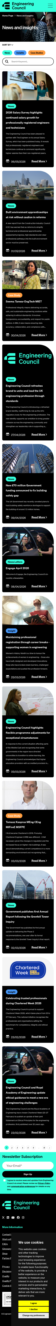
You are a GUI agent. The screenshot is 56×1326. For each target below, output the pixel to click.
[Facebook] (18, 1218)
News (7, 52)
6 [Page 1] (33, 1147)
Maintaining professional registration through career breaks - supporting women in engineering (28, 642)
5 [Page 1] (28, 1147)
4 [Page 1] (22, 1147)
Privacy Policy (44, 1183)
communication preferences (23, 1186)
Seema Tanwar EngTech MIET (24, 301)
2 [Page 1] (11, 1147)
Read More (38, 161)
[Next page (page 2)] (49, 1148)
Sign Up (28, 1174)
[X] (3, 1218)
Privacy (6, 1267)
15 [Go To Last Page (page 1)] (44, 1147)
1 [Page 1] (6, 1147)
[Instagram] (23, 1218)
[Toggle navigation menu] (50, 5)
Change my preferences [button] (33, 1315)
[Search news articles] (28, 61)
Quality (5, 1276)
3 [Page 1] (17, 1147)
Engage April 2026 (17, 568)
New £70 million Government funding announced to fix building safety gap (26, 490)
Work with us (8, 1239)
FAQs (5, 1244)
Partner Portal (9, 1258)
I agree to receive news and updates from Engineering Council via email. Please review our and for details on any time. (30, 1185)
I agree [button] (33, 1303)
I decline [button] (33, 1309)
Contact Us (7, 1234)
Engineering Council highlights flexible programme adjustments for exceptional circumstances (28, 732)
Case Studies (37, 52)
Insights (20, 52)
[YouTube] (12, 1218)
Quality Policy (9, 1281)
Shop (5, 1253)
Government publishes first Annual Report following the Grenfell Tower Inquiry (27, 916)
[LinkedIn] (8, 1218)
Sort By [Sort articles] (7, 44)
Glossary (6, 1249)
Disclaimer (7, 1271)
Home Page (7, 15)
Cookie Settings (10, 1286)
